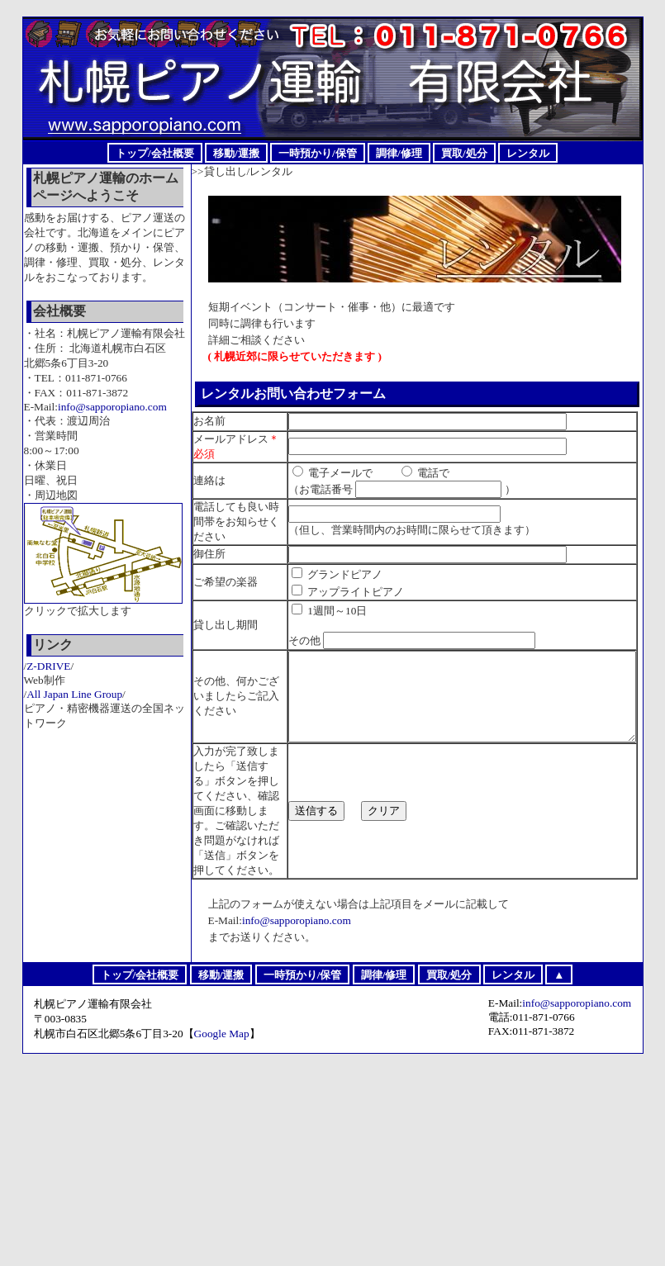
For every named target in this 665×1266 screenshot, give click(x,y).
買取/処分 (464, 152)
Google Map (221, 1229)
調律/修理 (399, 152)
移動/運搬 (236, 152)
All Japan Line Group (74, 694)
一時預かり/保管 (317, 152)
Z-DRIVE (48, 666)
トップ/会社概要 (155, 152)
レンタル (527, 152)
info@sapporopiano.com (296, 1116)
